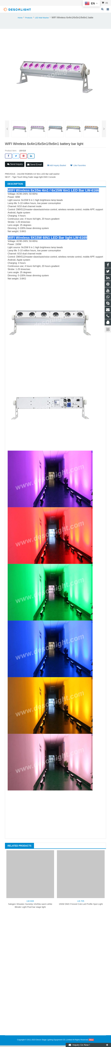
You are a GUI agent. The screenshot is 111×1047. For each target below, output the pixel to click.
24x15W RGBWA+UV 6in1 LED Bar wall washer (38, 175)
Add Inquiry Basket (56, 167)
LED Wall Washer (42, 19)
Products (28, 19)
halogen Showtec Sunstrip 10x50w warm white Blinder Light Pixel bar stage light (30, 905)
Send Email (34, 166)
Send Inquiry (15, 166)
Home (20, 19)
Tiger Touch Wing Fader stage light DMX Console (34, 178)
